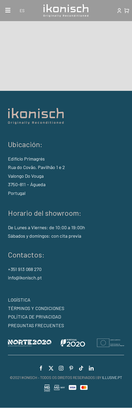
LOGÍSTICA (19, 300)
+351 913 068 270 (25, 269)
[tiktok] (81, 368)
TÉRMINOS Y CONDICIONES (36, 308)
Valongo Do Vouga (26, 176)
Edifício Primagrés (26, 159)
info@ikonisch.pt (25, 277)
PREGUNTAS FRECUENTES (36, 325)
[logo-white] (65, 7)
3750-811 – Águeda (26, 184)
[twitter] (51, 368)
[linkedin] (91, 368)
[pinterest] (71, 368)
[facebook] (41, 368)
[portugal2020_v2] (66, 341)
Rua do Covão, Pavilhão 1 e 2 (36, 167)
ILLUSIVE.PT (112, 377)
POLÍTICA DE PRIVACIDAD (34, 317)
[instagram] (61, 368)
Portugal (16, 193)
